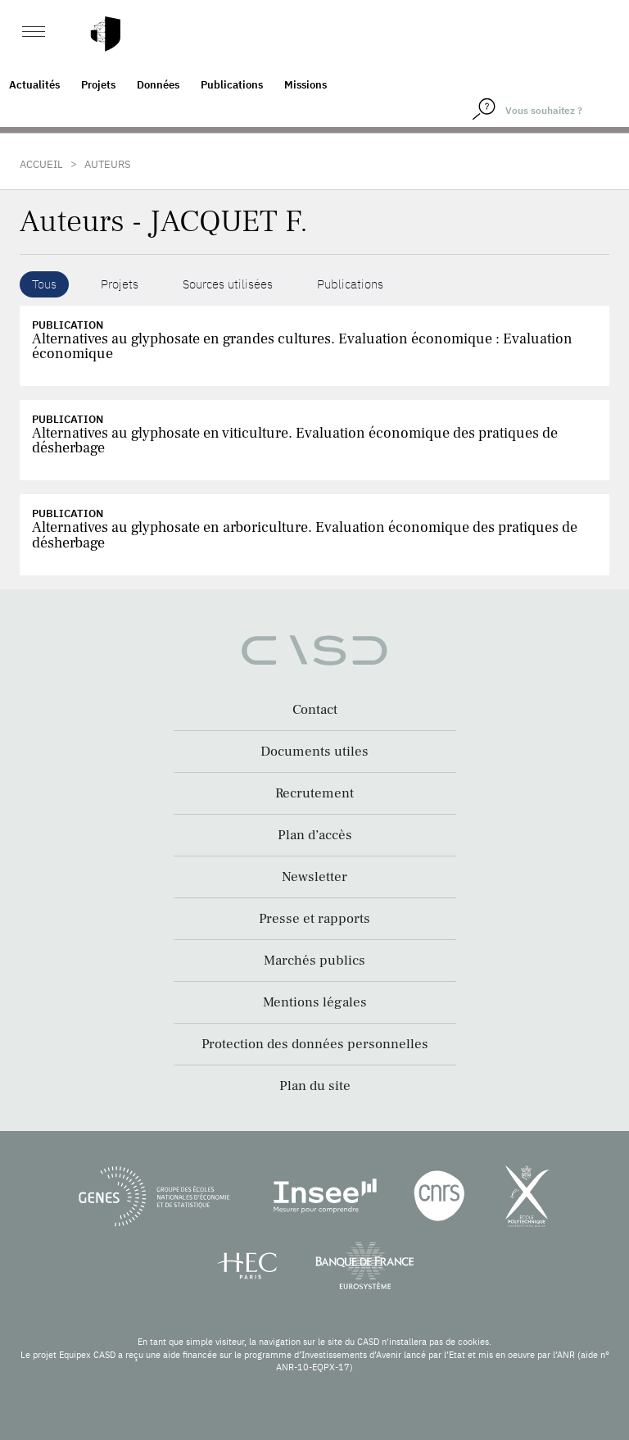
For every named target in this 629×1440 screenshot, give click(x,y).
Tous (44, 284)
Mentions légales (315, 1002)
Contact (314, 710)
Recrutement (314, 793)
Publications (232, 85)
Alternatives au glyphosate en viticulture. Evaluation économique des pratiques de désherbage (295, 440)
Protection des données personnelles (314, 1044)
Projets (98, 85)
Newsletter (314, 877)
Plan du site (315, 1086)
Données (158, 85)
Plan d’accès (315, 835)
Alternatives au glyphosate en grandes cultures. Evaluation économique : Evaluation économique (302, 346)
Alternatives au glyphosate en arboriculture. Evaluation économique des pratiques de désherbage (304, 535)
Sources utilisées (228, 284)
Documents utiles (314, 752)
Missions (305, 85)
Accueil (41, 164)
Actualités (34, 85)
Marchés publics (314, 961)
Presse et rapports (314, 919)
